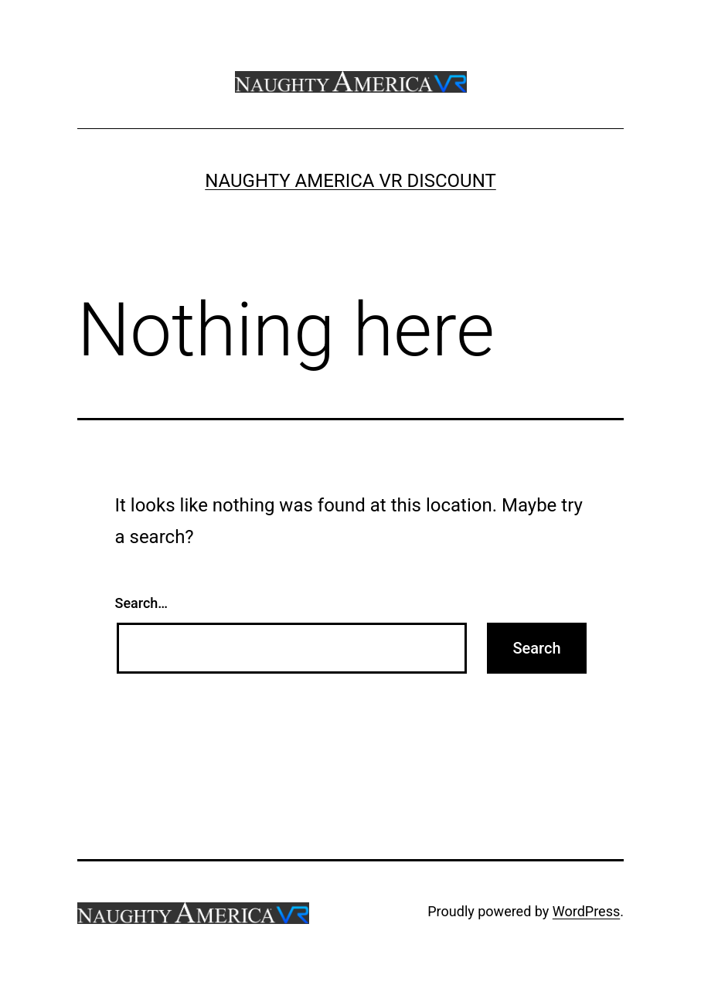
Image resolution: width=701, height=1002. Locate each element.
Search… (141, 603)
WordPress (586, 911)
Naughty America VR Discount (350, 181)
